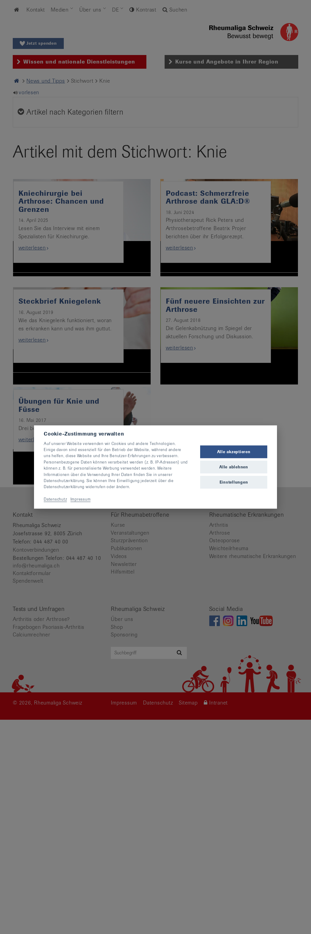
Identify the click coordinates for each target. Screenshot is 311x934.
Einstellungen (234, 482)
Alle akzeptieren (234, 451)
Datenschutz (55, 499)
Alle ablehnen (233, 467)
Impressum (80, 499)
